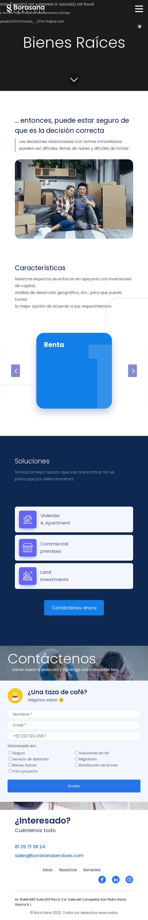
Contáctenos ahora (74, 608)
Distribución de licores (98, 765)
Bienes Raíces (25, 765)
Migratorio (88, 759)
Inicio (48, 870)
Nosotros (68, 870)
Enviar (74, 786)
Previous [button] (15, 370)
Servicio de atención (31, 759)
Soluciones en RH (94, 753)
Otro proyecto (25, 771)
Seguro (19, 753)
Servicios (92, 870)
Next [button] (132, 370)
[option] (74, 371)
